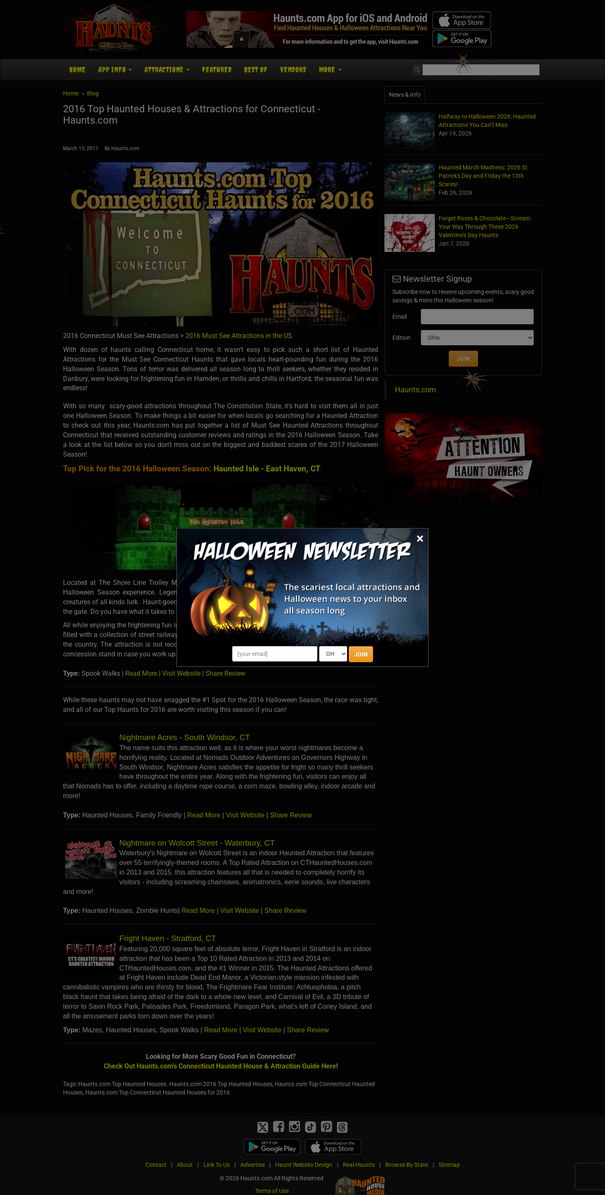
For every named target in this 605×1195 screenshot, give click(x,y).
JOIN (361, 654)
